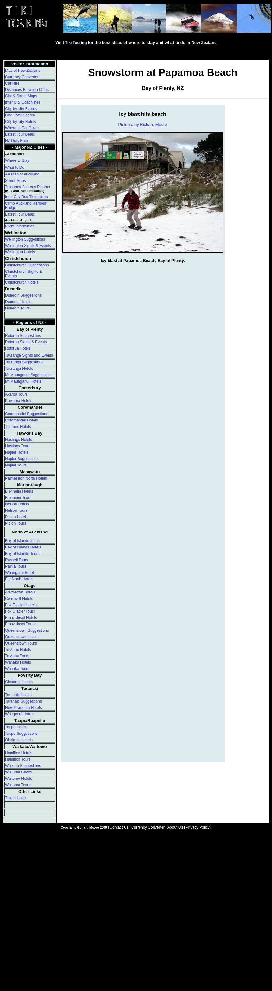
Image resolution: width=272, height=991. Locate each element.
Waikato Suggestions (23, 766)
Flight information (19, 226)
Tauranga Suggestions (24, 362)
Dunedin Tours (17, 308)
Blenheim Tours (18, 497)
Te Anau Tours (17, 656)
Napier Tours (16, 465)
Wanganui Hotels (19, 714)
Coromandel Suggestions (26, 414)
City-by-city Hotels (20, 121)
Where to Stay (17, 160)
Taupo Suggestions (21, 733)
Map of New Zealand (23, 70)
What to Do (14, 167)
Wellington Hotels (20, 252)
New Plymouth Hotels (23, 707)
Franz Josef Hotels (21, 617)
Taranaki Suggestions (23, 701)
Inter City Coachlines (23, 102)
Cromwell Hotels (19, 598)
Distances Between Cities (27, 89)
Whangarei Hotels (20, 572)
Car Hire (12, 83)
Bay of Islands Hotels (23, 547)
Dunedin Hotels (18, 302)
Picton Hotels (16, 517)
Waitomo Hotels (18, 778)
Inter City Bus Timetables (26, 197)
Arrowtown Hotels (20, 592)
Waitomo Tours (17, 785)
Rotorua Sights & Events (26, 342)
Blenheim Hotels (19, 491)
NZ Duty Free (16, 140)
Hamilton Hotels (18, 753)
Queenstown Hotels (22, 637)
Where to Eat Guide (22, 128)
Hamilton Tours (18, 759)
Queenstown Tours (21, 643)
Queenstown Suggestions (27, 630)
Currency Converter (22, 77)
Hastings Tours (17, 446)
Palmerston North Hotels (26, 478)
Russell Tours (16, 560)
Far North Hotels (19, 579)
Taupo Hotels (16, 727)
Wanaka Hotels (18, 662)
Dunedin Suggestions (23, 295)
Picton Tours (15, 523)
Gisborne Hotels (19, 682)
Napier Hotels (16, 452)
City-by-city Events (21, 109)
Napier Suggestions (22, 459)
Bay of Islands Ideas (22, 541)
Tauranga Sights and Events (29, 355)
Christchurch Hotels (22, 282)
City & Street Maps (21, 96)
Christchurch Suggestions (27, 265)
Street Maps (15, 180)
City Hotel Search (20, 115)
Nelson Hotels (17, 504)
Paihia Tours (15, 566)
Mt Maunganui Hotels (23, 381)
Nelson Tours (16, 510)
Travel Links (15, 798)
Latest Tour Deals (20, 134)
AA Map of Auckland (22, 174)
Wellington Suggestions (25, 239)
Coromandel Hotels (21, 420)
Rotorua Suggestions (23, 335)
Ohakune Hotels (19, 740)
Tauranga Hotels (19, 368)
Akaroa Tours (16, 394)
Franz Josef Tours (20, 624)
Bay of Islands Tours (22, 553)
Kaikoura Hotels (18, 401)
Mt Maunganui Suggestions (28, 375)
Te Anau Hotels (18, 649)
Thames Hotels (18, 426)
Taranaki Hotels (18, 695)
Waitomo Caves (18, 772)
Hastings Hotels (18, 439)
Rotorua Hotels (18, 348)
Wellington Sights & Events (28, 245)
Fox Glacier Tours (20, 611)
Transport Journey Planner (27, 187)
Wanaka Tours (17, 669)
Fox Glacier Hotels (21, 605)
